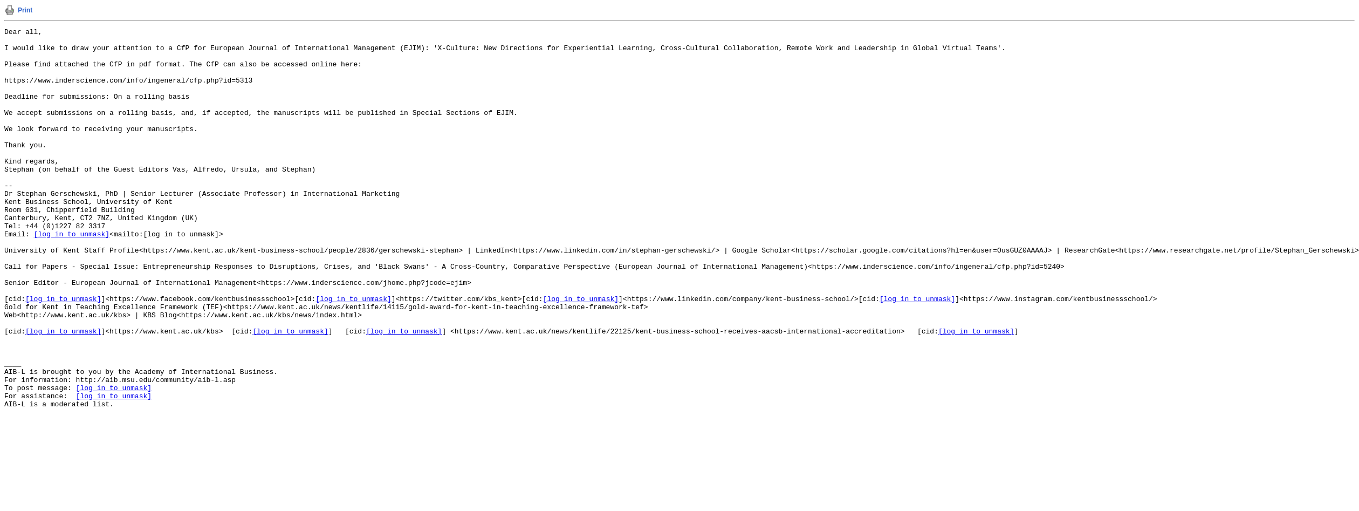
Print (25, 10)
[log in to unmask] (71, 276)
